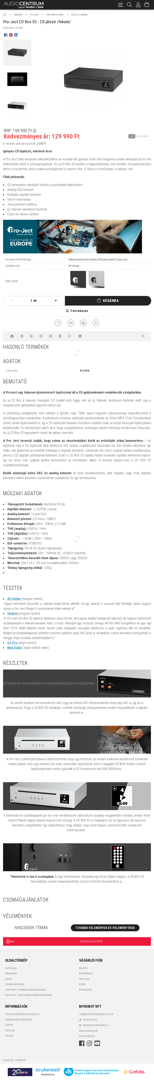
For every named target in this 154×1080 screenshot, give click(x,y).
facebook (81, 1043)
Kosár (82, 984)
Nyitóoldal (11, 968)
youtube (97, 1043)
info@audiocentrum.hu (95, 1025)
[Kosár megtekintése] (147, 5)
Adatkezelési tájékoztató (18, 1019)
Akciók (8, 979)
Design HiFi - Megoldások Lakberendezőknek (28, 995)
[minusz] (12, 300)
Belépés (83, 968)
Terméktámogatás (14, 984)
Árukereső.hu (48, 1074)
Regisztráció (86, 973)
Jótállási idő (12, 266)
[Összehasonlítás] (83, 323)
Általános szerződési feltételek (22, 1014)
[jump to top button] (142, 336)
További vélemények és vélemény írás (105, 928)
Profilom (84, 979)
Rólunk (9, 1036)
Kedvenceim (85, 990)
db (35, 300)
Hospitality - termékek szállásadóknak (25, 990)
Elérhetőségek (87, 1036)
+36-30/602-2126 (90, 1019)
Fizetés (9, 1025)
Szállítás (10, 1030)
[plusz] (56, 300)
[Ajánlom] (70, 323)
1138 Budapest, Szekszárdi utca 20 (96, 1014)
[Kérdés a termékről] (96, 323)
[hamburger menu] (120, 5)
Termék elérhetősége (18, 259)
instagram (89, 1043)
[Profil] (138, 5)
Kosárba (111, 300)
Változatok (11, 281)
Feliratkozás (79, 311)
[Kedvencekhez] (58, 323)
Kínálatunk (11, 973)
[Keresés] (129, 5)
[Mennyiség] (29, 301)
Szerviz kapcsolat (88, 1031)
